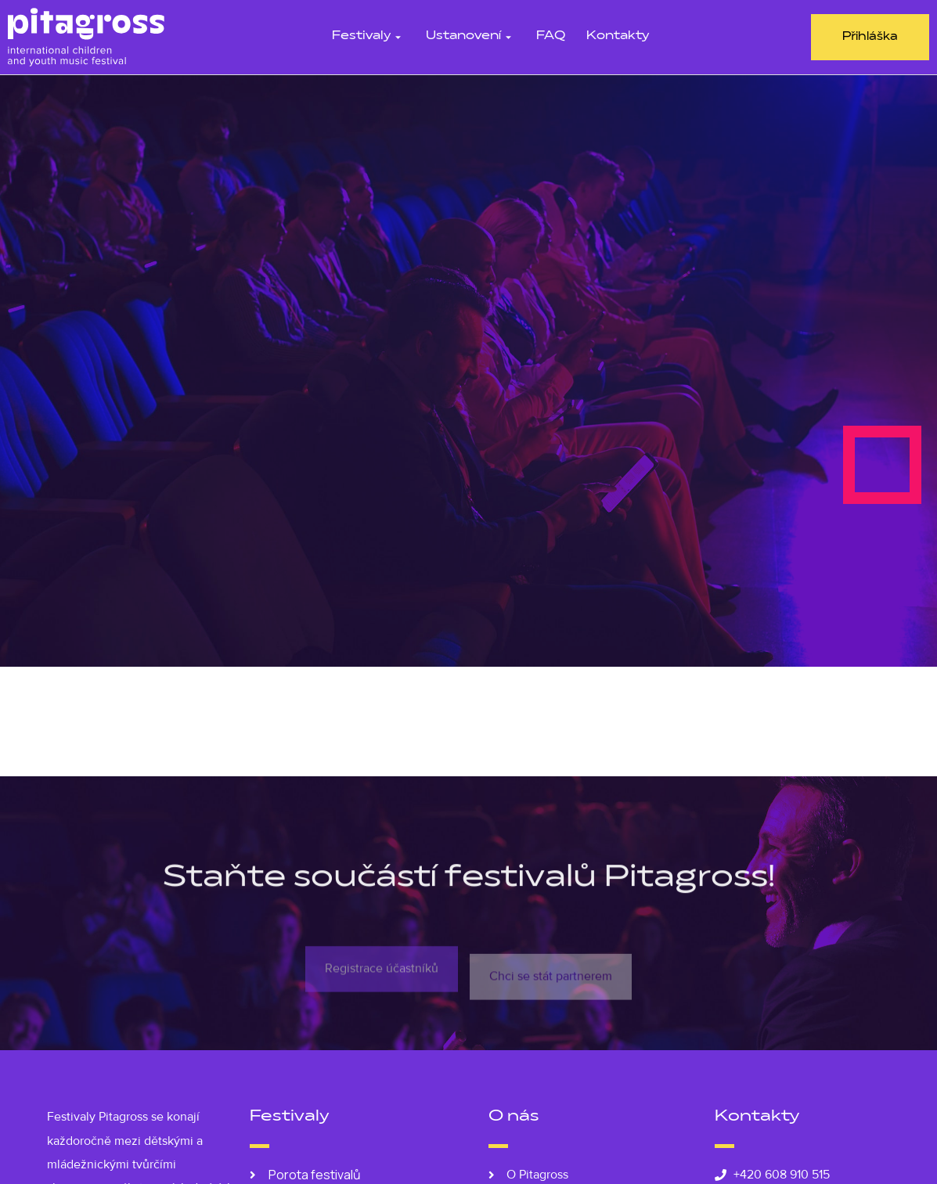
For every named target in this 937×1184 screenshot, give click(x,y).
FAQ (550, 36)
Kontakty (617, 36)
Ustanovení (470, 36)
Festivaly (368, 36)
